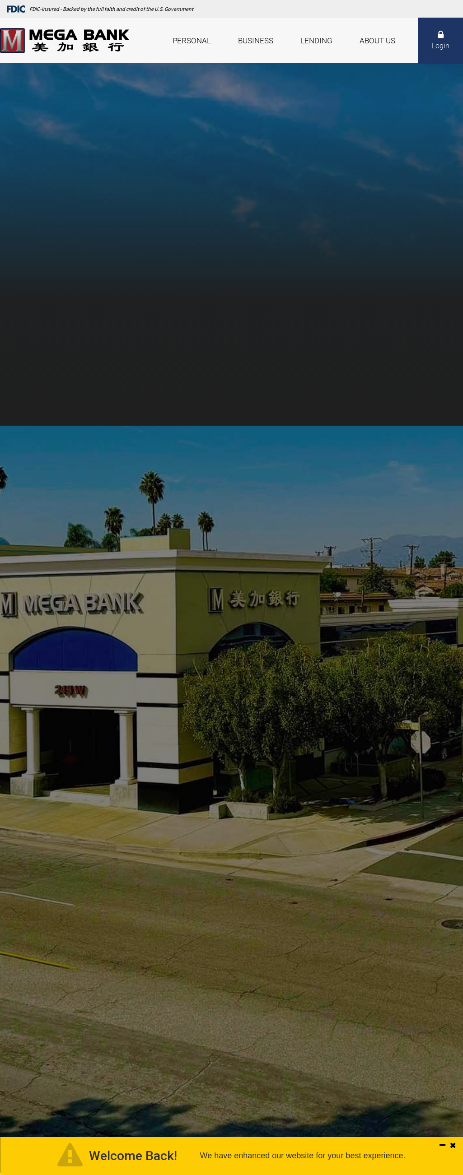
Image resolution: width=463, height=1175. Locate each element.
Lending (316, 40)
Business (255, 40)
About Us (377, 40)
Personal (192, 40)
